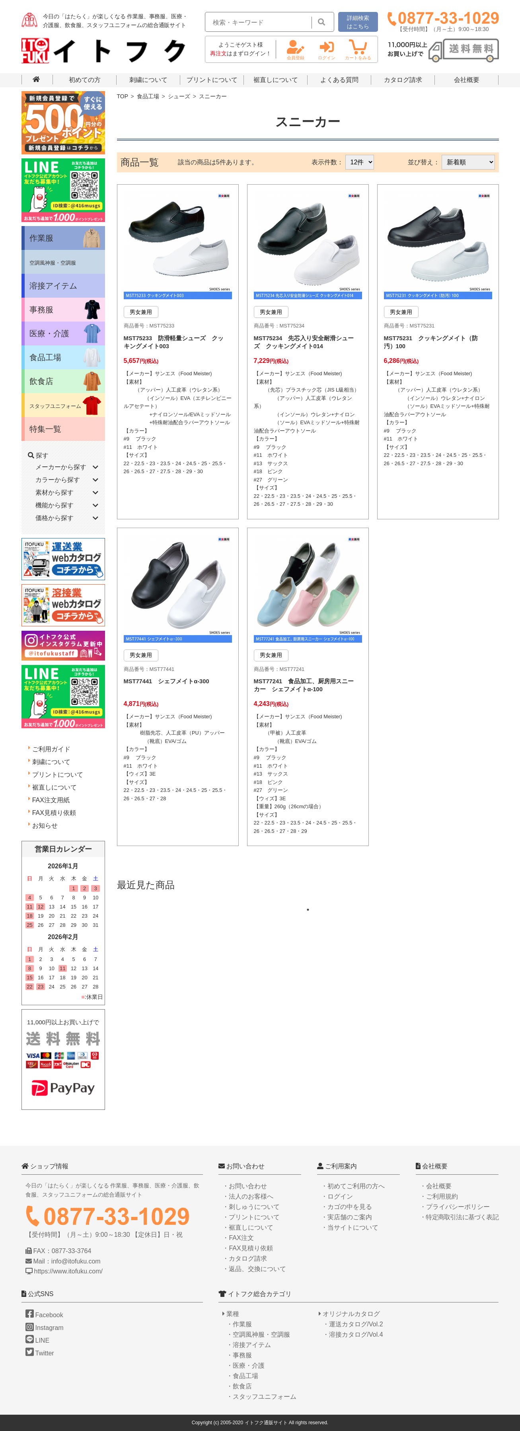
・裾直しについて (247, 1227)
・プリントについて (251, 1217)
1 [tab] (312, 946)
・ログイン (337, 1196)
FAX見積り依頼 (54, 812)
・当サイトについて (349, 1227)
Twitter (39, 1353)
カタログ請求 (403, 79)
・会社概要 (436, 1186)
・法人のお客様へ (247, 1196)
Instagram (44, 1327)
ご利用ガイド (51, 749)
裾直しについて (275, 79)
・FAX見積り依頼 (247, 1248)
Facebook (44, 1315)
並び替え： (424, 162)
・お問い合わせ (244, 1186)
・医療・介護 (245, 1365)
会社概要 (466, 79)
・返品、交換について (254, 1268)
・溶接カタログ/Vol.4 (353, 1334)
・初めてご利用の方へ (353, 1186)
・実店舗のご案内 (346, 1217)
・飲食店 (239, 1386)
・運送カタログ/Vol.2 (353, 1324)
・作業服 (239, 1324)
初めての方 (85, 79)
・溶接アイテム (248, 1344)
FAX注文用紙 (51, 800)
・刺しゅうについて (251, 1206)
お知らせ (45, 825)
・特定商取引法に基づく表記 (459, 1217)
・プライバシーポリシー (455, 1206)
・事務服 (239, 1355)
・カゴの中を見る (346, 1206)
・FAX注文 (237, 1237)
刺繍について (148, 79)
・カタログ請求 (244, 1258)
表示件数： (327, 162)
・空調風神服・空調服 (258, 1334)
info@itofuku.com (76, 1261)
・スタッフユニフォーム (261, 1396)
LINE (37, 1340)
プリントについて (212, 79)
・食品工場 (242, 1376)
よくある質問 (339, 79)
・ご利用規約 (439, 1196)
